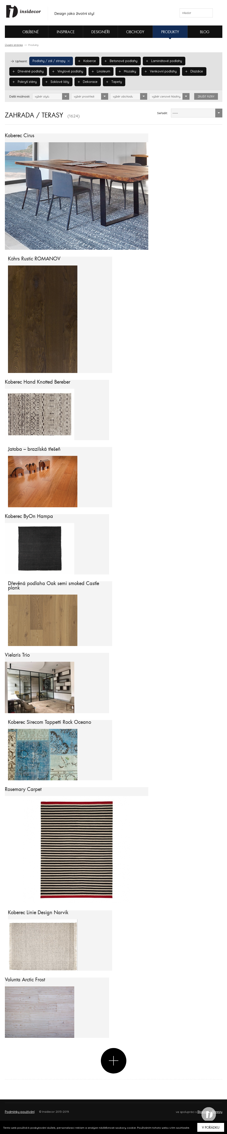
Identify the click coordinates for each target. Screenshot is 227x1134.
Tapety (79, 82)
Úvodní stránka (14, 45)
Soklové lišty (24, 82)
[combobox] (50, 96)
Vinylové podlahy (27, 71)
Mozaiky (85, 71)
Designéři (100, 32)
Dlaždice (149, 71)
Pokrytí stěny (178, 71)
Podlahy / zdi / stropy (50, 61)
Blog (204, 32)
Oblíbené (23, 31)
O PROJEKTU (18, 1110)
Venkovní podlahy (117, 71)
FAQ (215, 1110)
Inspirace (66, 32)
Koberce (84, 61)
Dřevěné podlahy (198, 61)
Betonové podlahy (117, 61)
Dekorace (53, 82)
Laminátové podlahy (158, 61)
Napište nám (45, 1110)
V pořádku (210, 1128)
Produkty (170, 32)
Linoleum (59, 71)
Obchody (135, 32)
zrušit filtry (206, 96)
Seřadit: (162, 113)
